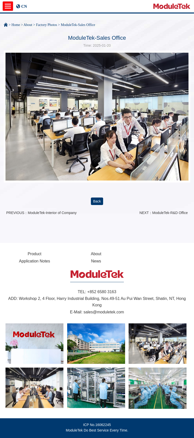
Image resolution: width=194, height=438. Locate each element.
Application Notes (34, 261)
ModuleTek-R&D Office (170, 213)
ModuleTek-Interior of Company (52, 213)
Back (97, 201)
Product (34, 254)
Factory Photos (46, 25)
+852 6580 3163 (101, 292)
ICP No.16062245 (97, 425)
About (27, 25)
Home (15, 25)
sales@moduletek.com (104, 312)
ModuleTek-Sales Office (78, 25)
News (96, 261)
